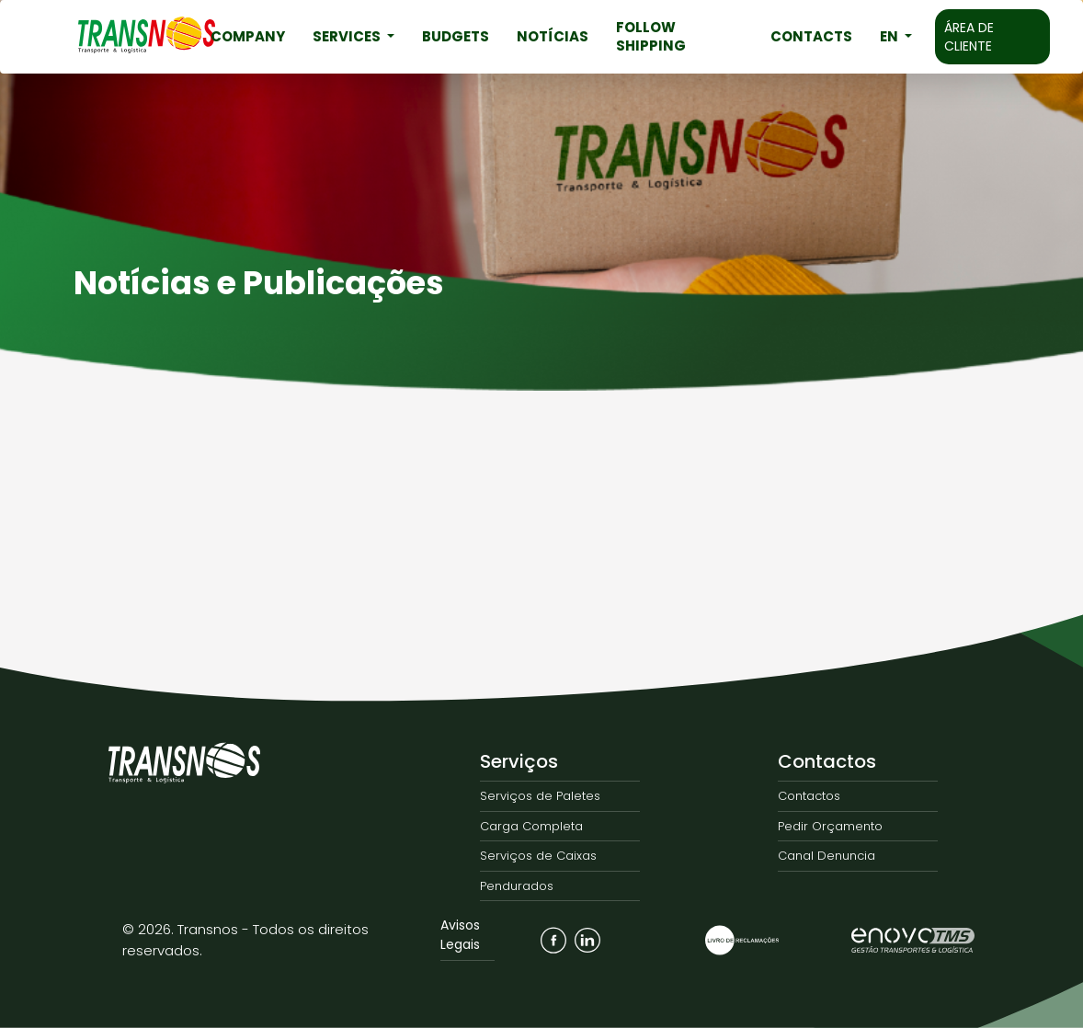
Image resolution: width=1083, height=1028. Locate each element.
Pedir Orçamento (830, 826)
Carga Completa (531, 826)
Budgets (455, 36)
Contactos (827, 761)
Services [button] (348, 36)
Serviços (519, 761)
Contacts (811, 36)
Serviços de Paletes (540, 796)
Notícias (552, 36)
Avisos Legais (460, 935)
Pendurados (516, 886)
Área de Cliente (969, 36)
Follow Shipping (651, 36)
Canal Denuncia (826, 855)
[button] (896, 37)
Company (248, 36)
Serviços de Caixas (538, 855)
